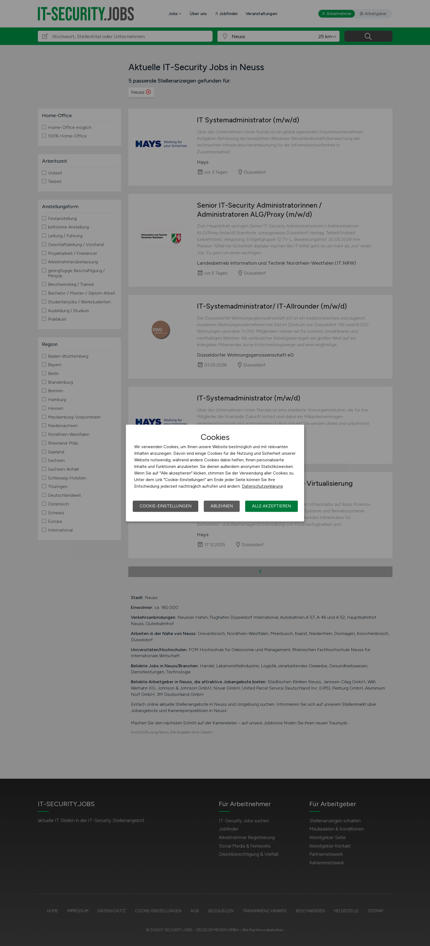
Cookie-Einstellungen (165, 506)
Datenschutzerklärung (262, 486)
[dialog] (215, 473)
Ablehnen (222, 506)
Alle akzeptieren (271, 506)
